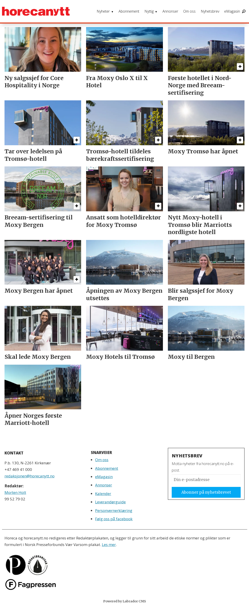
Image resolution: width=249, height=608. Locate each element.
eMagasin (232, 11)
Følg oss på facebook (113, 518)
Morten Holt (15, 492)
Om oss (189, 11)
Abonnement (129, 11)
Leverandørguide (110, 501)
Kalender (103, 493)
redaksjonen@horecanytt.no (30, 476)
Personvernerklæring (113, 510)
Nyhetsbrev (210, 11)
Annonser (170, 11)
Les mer (109, 544)
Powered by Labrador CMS (124, 601)
